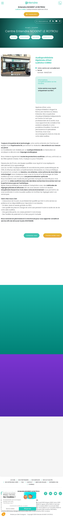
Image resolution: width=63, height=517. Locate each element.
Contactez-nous (31, 235)
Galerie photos (47, 37)
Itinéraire (13, 37)
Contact (30, 482)
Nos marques (36, 480)
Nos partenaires (23, 480)
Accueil (12, 480)
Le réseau (31, 484)
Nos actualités (47, 480)
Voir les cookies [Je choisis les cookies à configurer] (10, 508)
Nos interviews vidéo (11, 482)
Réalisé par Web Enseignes (18, 514)
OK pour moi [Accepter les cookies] (27, 508)
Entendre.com (53, 482)
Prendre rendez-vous (52, 235)
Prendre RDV (31, 14)
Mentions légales (41, 482)
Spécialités (35, 37)
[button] (3, 65)
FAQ (22, 482)
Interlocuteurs (24, 37)
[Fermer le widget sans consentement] (9, 493)
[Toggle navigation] (2, 3)
